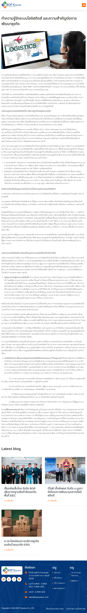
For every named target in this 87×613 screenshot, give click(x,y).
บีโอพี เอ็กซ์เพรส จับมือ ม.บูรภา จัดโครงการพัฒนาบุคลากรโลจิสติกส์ (65, 492)
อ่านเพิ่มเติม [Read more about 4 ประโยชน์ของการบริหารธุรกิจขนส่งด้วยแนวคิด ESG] (8, 550)
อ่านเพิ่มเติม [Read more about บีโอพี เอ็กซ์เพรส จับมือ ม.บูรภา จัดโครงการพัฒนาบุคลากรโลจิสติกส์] (52, 501)
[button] (84, 5)
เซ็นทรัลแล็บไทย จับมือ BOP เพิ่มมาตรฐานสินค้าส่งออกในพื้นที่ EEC (20, 492)
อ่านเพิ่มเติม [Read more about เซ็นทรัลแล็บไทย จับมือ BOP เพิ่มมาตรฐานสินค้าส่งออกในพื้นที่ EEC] (8, 501)
